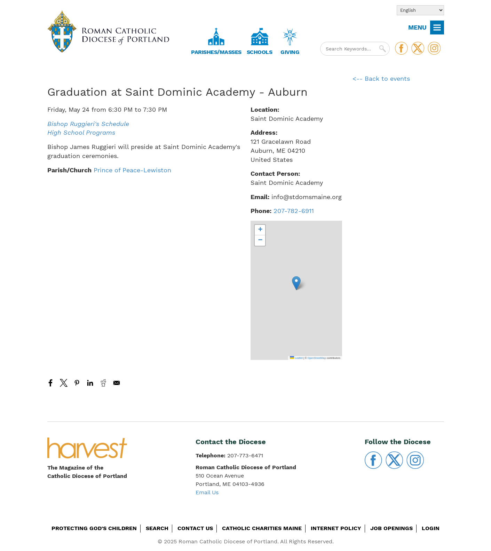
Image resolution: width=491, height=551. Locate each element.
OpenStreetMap (317, 358)
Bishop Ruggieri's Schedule (88, 123)
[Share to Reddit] (103, 383)
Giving (289, 52)
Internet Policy (336, 528)
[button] (296, 283)
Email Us (207, 492)
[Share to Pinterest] (77, 383)
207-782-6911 (294, 210)
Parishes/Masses (216, 52)
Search (157, 528)
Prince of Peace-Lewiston (132, 170)
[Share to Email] (116, 383)
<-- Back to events (381, 78)
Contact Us (195, 528)
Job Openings (391, 528)
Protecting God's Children (94, 528)
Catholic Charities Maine (262, 528)
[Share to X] (63, 383)
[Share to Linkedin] (90, 383)
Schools (259, 52)
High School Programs (81, 132)
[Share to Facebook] (50, 383)
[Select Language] (420, 10)
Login (430, 528)
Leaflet (296, 358)
